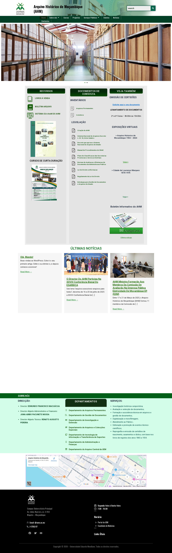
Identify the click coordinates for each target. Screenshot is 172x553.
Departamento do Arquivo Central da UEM (87, 449)
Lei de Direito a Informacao (87, 170)
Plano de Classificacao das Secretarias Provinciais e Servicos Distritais (91, 157)
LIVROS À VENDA (42, 98)
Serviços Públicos (92, 17)
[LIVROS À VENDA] (30, 99)
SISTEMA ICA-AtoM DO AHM (47, 114)
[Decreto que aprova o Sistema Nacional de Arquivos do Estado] (73, 144)
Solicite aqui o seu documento (126, 105)
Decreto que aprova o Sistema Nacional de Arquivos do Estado (89, 144)
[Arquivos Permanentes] (72, 108)
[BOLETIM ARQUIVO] (30, 107)
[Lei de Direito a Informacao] (73, 170)
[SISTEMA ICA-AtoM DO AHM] (30, 116)
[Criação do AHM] (73, 130)
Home (43, 17)
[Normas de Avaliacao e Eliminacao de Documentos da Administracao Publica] (73, 163)
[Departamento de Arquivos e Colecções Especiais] (66, 427)
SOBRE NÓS (24, 395)
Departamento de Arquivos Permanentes (87, 410)
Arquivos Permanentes (84, 108)
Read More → (158, 272)
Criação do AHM (83, 130)
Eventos (107, 17)
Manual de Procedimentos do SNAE (90, 150)
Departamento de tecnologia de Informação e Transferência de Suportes (87, 436)
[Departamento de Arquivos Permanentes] (66, 410)
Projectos (76, 17)
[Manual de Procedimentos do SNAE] (73, 150)
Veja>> (125, 162)
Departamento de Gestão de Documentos (87, 415)
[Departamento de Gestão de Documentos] (66, 415)
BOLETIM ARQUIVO (43, 106)
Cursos (66, 17)
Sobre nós (54, 17)
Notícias (117, 17)
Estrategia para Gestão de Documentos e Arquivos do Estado (91, 183)
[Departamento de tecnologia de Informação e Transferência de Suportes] (66, 434)
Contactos (45, 21)
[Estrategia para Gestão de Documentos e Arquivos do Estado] (73, 183)
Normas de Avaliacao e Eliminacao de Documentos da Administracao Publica (91, 163)
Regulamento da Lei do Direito (88, 176)
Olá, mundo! (159, 257)
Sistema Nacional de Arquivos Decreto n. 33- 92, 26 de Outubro (91, 137)
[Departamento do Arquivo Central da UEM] (66, 449)
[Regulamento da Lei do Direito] (73, 176)
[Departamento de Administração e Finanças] (66, 442)
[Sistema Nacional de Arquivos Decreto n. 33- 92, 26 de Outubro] (73, 137)
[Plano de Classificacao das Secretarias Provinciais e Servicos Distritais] (73, 157)
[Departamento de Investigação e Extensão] (66, 420)
